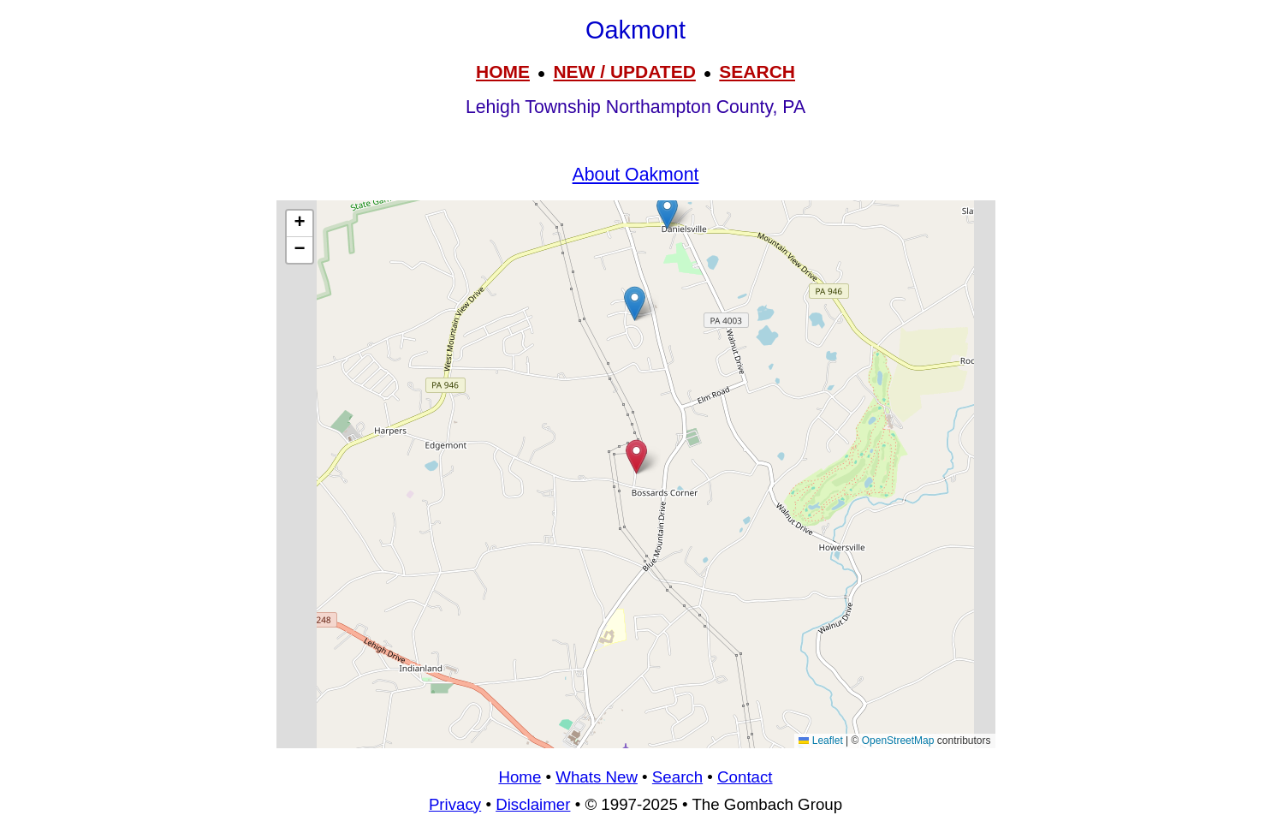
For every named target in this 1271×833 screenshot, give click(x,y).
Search (677, 777)
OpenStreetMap (898, 741)
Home (519, 777)
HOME (503, 71)
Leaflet (820, 741)
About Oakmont (636, 174)
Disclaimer (533, 804)
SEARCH (757, 71)
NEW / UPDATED (624, 71)
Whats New (596, 777)
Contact (744, 777)
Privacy (455, 804)
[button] (667, 211)
